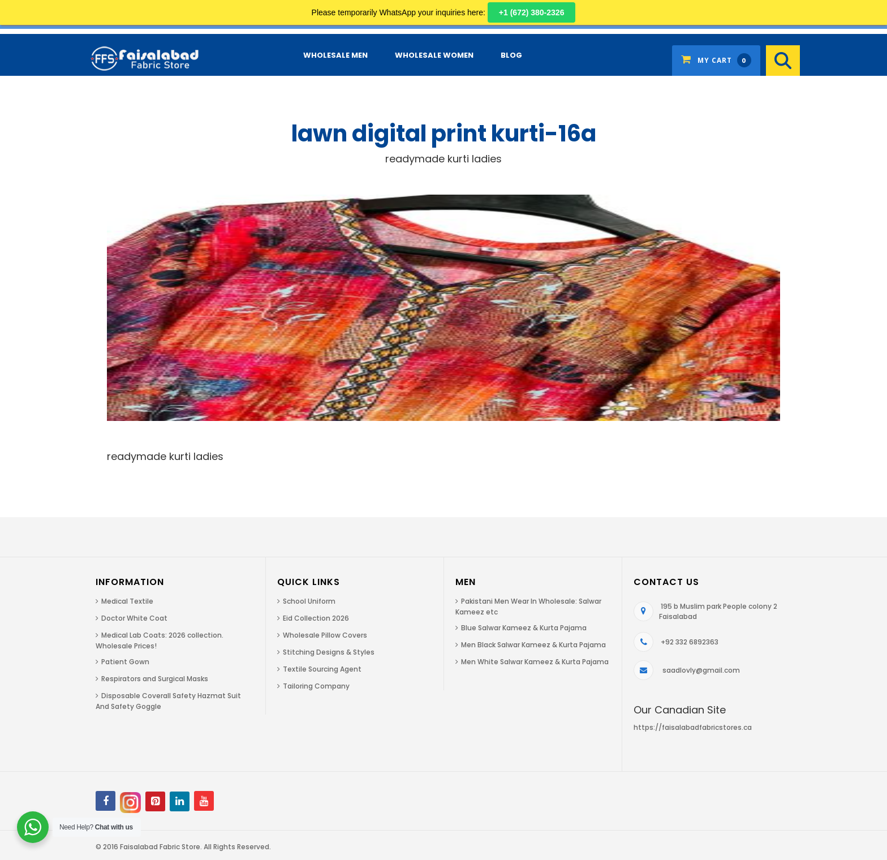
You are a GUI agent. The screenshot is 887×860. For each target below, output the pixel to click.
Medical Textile (127, 601)
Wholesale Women (434, 55)
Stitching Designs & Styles (328, 652)
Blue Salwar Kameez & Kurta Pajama (524, 628)
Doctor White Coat (134, 618)
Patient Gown (125, 661)
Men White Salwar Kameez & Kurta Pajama (535, 661)
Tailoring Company (316, 686)
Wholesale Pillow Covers (325, 635)
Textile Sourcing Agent (322, 669)
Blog (511, 55)
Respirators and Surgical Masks (154, 678)
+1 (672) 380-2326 (532, 12)
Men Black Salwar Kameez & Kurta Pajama (533, 645)
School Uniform (309, 601)
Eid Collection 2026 (316, 618)
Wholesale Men (335, 55)
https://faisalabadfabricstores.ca (693, 727)
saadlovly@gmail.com (701, 670)
